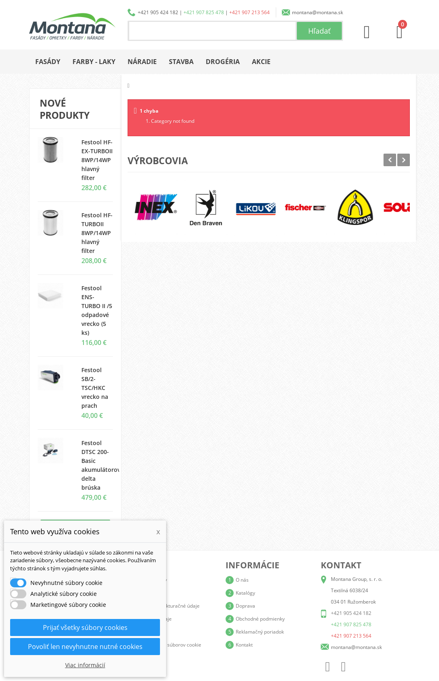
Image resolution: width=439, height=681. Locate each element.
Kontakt (244, 644)
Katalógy (245, 592)
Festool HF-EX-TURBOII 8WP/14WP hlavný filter (97, 160)
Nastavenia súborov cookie (171, 644)
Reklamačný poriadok (260, 631)
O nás (242, 579)
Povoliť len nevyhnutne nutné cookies (85, 646)
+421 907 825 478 (203, 12)
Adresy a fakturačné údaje (170, 605)
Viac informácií (85, 665)
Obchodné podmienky (260, 618)
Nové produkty (65, 109)
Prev (390, 160)
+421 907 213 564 (249, 12)
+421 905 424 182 (158, 12)
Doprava (245, 605)
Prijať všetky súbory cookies (85, 627)
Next (403, 160)
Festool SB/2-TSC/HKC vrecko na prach (94, 387)
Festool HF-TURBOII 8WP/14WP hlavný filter (97, 233)
